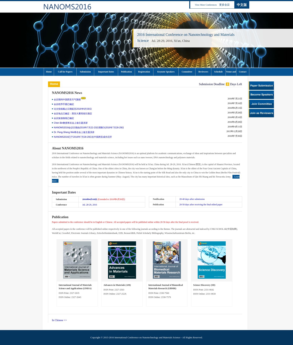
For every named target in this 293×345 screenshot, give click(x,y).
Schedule (218, 71)
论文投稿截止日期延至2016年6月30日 (73, 109)
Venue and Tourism (231, 73)
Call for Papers (65, 71)
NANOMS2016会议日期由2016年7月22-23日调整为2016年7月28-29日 (89, 127)
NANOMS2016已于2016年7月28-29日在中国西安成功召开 (83, 137)
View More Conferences (206, 5)
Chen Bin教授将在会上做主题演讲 (71, 123)
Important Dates (106, 71)
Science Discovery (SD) (204, 285)
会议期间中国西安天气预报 (67, 99)
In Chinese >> (59, 320)
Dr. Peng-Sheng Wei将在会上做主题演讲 (74, 132)
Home (49, 71)
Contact (242, 71)
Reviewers (203, 71)
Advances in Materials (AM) (117, 285)
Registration (144, 71)
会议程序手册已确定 (64, 104)
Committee (187, 71)
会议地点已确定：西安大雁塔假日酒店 (73, 113)
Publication (126, 71)
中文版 (242, 5)
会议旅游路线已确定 (64, 118)
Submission (85, 71)
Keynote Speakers (166, 71)
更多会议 (224, 4)
